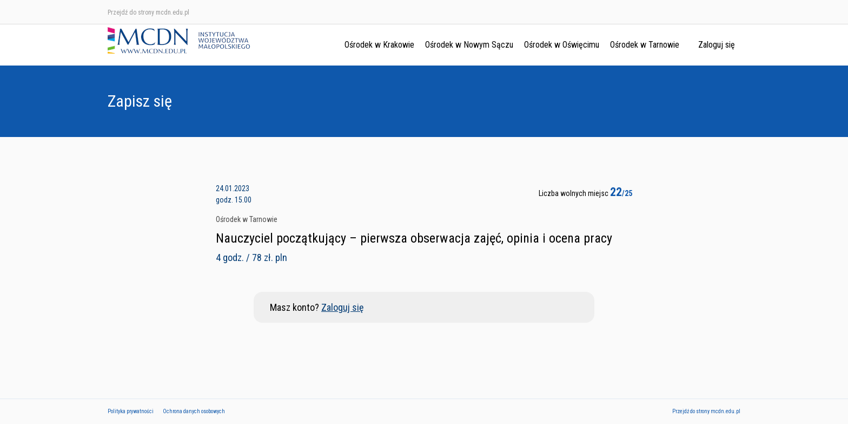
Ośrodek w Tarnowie (644, 45)
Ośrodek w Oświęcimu (561, 45)
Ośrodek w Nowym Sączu (469, 45)
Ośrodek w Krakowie (379, 45)
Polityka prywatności (131, 411)
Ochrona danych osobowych (194, 411)
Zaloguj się (716, 45)
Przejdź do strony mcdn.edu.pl (148, 12)
